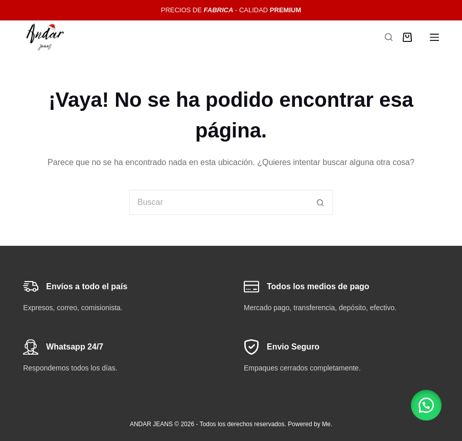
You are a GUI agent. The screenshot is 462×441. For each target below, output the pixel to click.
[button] (426, 405)
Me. (327, 424)
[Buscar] (388, 37)
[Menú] (434, 37)
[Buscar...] (218, 202)
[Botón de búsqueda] (320, 202)
